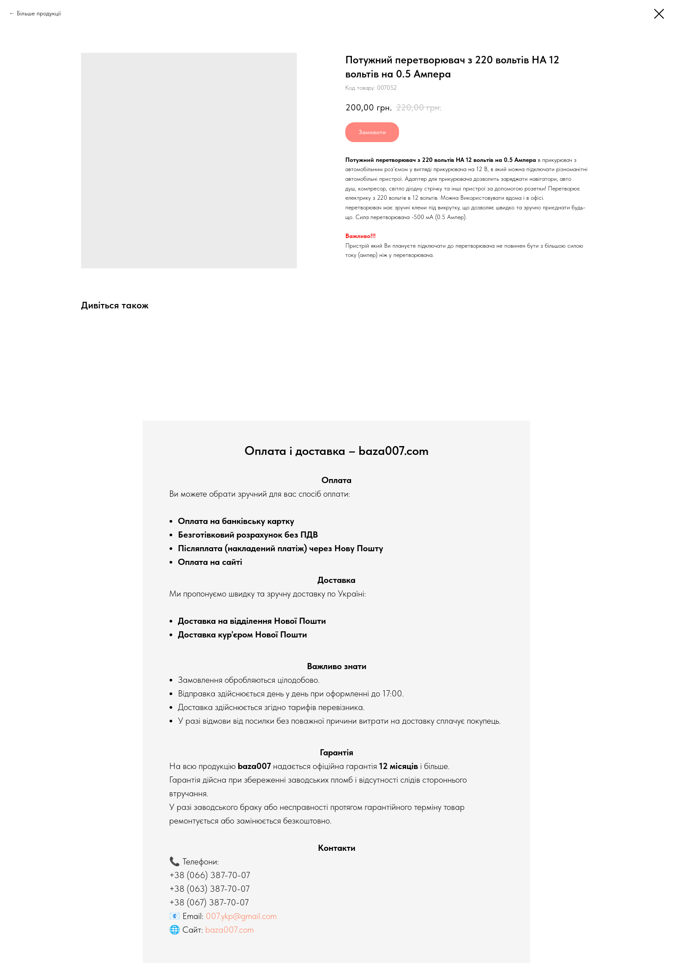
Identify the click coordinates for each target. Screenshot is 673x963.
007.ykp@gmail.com (241, 916)
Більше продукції (39, 13)
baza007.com (229, 929)
